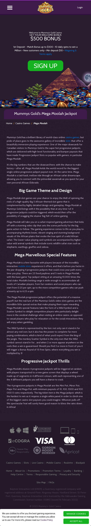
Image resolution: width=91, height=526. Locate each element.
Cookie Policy (46, 520)
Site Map (41, 482)
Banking (78, 470)
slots (68, 140)
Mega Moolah (40, 123)
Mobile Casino (53, 462)
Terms (29, 474)
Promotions (34, 470)
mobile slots (24, 266)
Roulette (68, 462)
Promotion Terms (52, 470)
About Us (20, 470)
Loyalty (67, 470)
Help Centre (17, 474)
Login (80, 7)
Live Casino (37, 462)
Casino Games (22, 123)
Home (9, 123)
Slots (26, 462)
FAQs (51, 482)
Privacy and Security (70, 474)
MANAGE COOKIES (76, 514)
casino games (72, 137)
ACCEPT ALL (76, 521)
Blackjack (80, 462)
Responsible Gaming (46, 474)
